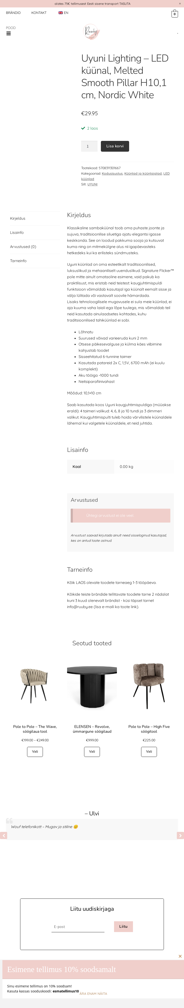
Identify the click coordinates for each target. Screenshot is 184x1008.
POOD (11, 28)
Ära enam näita (93, 993)
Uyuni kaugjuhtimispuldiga (128, 404)
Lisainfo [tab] (17, 232)
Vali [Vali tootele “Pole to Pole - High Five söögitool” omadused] (149, 751)
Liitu (123, 926)
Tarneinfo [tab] (18, 260)
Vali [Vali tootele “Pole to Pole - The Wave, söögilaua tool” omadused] (35, 751)
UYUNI (92, 184)
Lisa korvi (115, 146)
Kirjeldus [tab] (17, 218)
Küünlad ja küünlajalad (143, 173)
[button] (8, 33)
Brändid (13, 13)
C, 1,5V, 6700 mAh (133, 362)
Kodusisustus (112, 173)
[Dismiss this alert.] (180, 3)
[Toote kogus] (89, 146)
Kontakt (38, 13)
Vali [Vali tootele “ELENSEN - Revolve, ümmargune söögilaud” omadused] (92, 751)
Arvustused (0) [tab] (23, 246)
